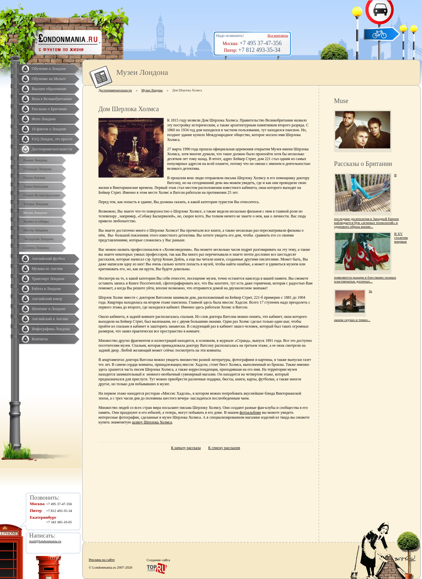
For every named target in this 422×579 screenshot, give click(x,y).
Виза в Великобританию (52, 99)
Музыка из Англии (47, 268)
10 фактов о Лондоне (49, 129)
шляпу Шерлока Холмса (152, 422)
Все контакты (278, 35)
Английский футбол (48, 258)
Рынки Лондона (35, 160)
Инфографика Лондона (51, 329)
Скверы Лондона (36, 247)
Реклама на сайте (102, 560)
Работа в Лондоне (46, 288)
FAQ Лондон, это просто (52, 139)
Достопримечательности (52, 149)
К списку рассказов (224, 448)
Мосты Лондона (35, 230)
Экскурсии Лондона (38, 239)
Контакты (40, 339)
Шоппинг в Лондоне (49, 309)
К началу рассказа (186, 448)
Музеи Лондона (35, 212)
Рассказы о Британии (49, 109)
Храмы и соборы (36, 221)
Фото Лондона (44, 119)
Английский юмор (47, 298)
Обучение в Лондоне (49, 68)
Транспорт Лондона (48, 278)
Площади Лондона (37, 169)
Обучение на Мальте (49, 78)
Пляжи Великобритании (41, 195)
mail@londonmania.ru (45, 541)
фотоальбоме (250, 412)
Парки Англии (34, 177)
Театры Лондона (35, 204)
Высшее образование (49, 89)
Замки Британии (35, 186)
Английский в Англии (50, 319)
